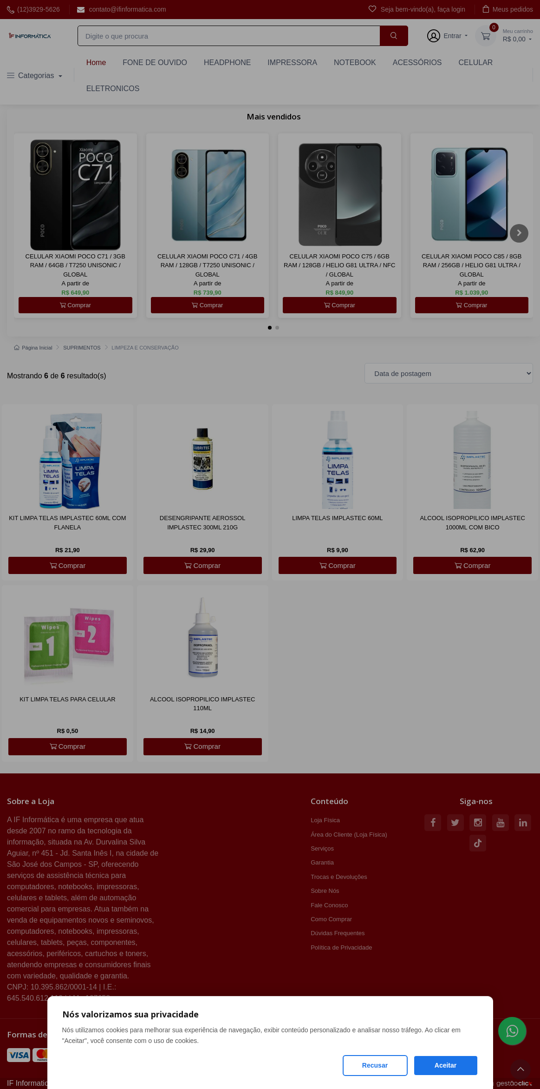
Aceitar (445, 1065)
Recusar (375, 1065)
